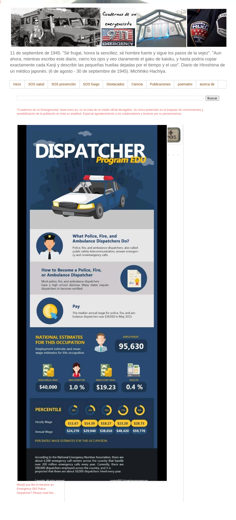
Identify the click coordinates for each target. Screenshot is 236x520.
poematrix (185, 84)
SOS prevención (64, 84)
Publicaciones (160, 84)
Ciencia (137, 84)
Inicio (17, 84)
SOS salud (36, 84)
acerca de (207, 84)
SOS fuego (91, 84)
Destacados (115, 84)
